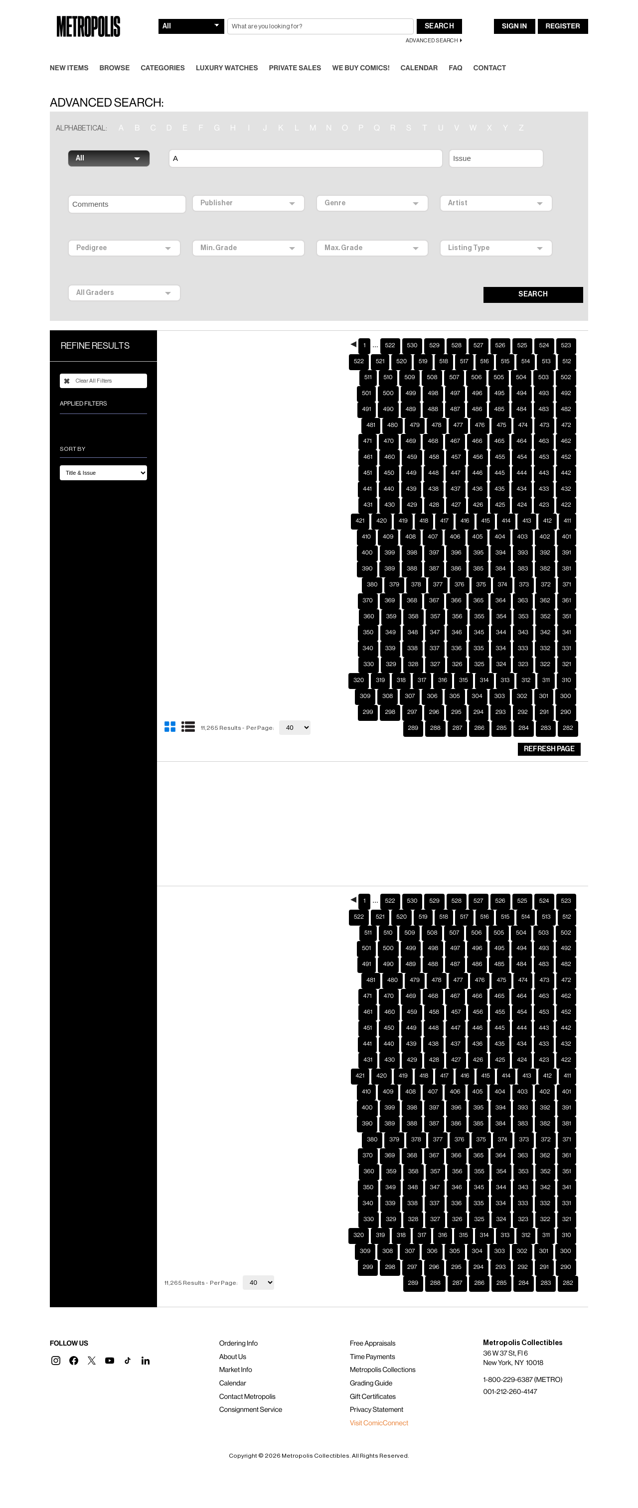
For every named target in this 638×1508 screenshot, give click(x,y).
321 (566, 649)
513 (546, 346)
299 (368, 696)
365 (478, 585)
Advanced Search (432, 24)
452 (566, 441)
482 (566, 394)
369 (390, 585)
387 (434, 553)
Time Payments (372, 1341)
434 (521, 473)
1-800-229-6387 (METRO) (522, 1364)
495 (499, 378)
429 (412, 489)
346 (457, 617)
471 (367, 425)
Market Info (235, 1354)
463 (544, 425)
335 (478, 633)
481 (370, 409)
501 (366, 378)
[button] (56, 1345)
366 (456, 585)
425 (500, 489)
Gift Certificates (373, 1380)
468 (433, 425)
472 (566, 409)
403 (522, 521)
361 (566, 585)
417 (444, 505)
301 (543, 681)
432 (566, 473)
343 (523, 617)
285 (501, 712)
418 (424, 505)
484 (521, 394)
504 (521, 362)
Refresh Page (549, 733)
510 (388, 362)
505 (498, 362)
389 (389, 553)
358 (413, 601)
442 (566, 457)
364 (500, 585)
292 (523, 696)
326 (457, 649)
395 (478, 537)
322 (545, 649)
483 (544, 394)
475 (501, 409)
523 (566, 330)
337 (435, 633)
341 (566, 617)
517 (464, 346)
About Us (232, 1341)
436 (478, 473)
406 (455, 521)
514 (525, 346)
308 (387, 681)
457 (456, 441)
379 (394, 569)
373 (524, 569)
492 (566, 378)
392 (545, 537)
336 (457, 633)
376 (460, 569)
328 (413, 649)
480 (392, 409)
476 (480, 409)
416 (465, 505)
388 (412, 553)
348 (413, 617)
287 (458, 712)
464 (521, 425)
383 (523, 553)
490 (388, 394)
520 (401, 346)
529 (434, 330)
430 (389, 489)
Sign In (514, 10)
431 (367, 489)
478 (437, 409)
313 (505, 665)
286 (479, 712)
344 (501, 617)
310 (566, 665)
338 (412, 633)
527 (478, 330)
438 (433, 473)
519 (423, 346)
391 (566, 537)
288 (435, 712)
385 (478, 553)
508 (432, 362)
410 (366, 521)
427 (456, 489)
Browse (115, 52)
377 (438, 569)
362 (545, 585)
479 (415, 409)
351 (566, 601)
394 (500, 537)
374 (502, 569)
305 (455, 681)
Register (563, 10)
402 (545, 521)
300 (565, 681)
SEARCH (533, 278)
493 (544, 378)
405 (478, 521)
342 (545, 617)
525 (522, 330)
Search (439, 10)
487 (455, 394)
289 (413, 712)
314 (484, 665)
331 (566, 633)
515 (505, 346)
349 (390, 617)
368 (412, 585)
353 (523, 601)
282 (568, 712)
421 (360, 505)
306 (432, 681)
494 (521, 378)
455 (500, 441)
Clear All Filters (88, 365)
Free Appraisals (373, 1327)
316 (442, 665)
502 (566, 362)
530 (412, 330)
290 (566, 696)
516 (484, 346)
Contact (490, 52)
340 (368, 633)
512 (567, 346)
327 (435, 649)
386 (456, 553)
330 (368, 649)
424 (522, 489)
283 (546, 712)
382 (545, 553)
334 (501, 633)
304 (477, 681)
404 (499, 521)
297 (412, 696)
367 (434, 585)
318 (401, 665)
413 (526, 505)
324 (501, 649)
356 (457, 601)
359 (391, 601)
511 (368, 362)
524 (544, 330)
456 (478, 441)
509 (409, 362)
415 (485, 505)
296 (434, 696)
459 (412, 441)
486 (477, 394)
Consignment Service (251, 1393)
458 (434, 441)
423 (544, 489)
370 (368, 585)
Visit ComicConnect (379, 1407)
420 (381, 505)
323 (523, 649)
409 (388, 521)
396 (456, 537)
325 (479, 649)
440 (389, 473)
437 (456, 473)
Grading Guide (371, 1367)
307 (410, 681)
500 (388, 378)
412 (547, 505)
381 (566, 553)
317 (422, 665)
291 (544, 696)
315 (463, 665)
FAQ (455, 52)
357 (436, 601)
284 (523, 712)
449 (411, 457)
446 (478, 457)
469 (411, 425)
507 (454, 362)
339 (390, 633)
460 (389, 441)
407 (433, 521)
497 (455, 378)
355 (479, 601)
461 (367, 441)
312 (525, 665)
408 (410, 521)
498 (433, 378)
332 (545, 633)
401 (566, 521)
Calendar (419, 52)
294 (478, 696)
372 (545, 569)
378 (416, 569)
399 (390, 537)
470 (389, 425)
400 (367, 537)
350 (368, 617)
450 (389, 457)
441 (367, 473)
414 (506, 505)
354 (501, 601)
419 (403, 505)
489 (411, 394)
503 (543, 362)
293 (500, 696)
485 (499, 394)
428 (434, 489)
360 (369, 601)
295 (456, 696)
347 (435, 617)
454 (522, 441)
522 (390, 330)
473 (544, 409)
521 (380, 346)
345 (479, 617)
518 (444, 346)
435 (499, 473)
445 (499, 457)
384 (500, 553)
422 (566, 489)
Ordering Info (238, 1327)
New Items (69, 52)
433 (544, 473)
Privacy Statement (377, 1393)
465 (499, 425)
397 (434, 537)
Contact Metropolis (247, 1380)
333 (523, 633)
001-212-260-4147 (510, 1375)
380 (372, 569)
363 (523, 585)
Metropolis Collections (383, 1354)
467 (455, 425)
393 (523, 537)
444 (522, 457)
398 (412, 537)
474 (523, 409)
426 (478, 489)
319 (380, 665)
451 (367, 457)
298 (390, 696)
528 (457, 330)
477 (458, 409)
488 (433, 394)
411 (567, 505)
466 (477, 425)
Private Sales (295, 52)
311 (546, 665)
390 (367, 553)
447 (456, 457)
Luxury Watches (227, 52)
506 (476, 362)
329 (391, 649)
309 (365, 681)
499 (411, 378)
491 (366, 394)
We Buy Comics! (361, 52)
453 (544, 441)
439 (411, 473)
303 (499, 681)
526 (500, 330)
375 (481, 569)
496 (477, 378)
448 (434, 457)
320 (358, 665)
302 (522, 681)
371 (567, 569)
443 (544, 457)
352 (545, 601)
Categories (163, 52)
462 (566, 425)
